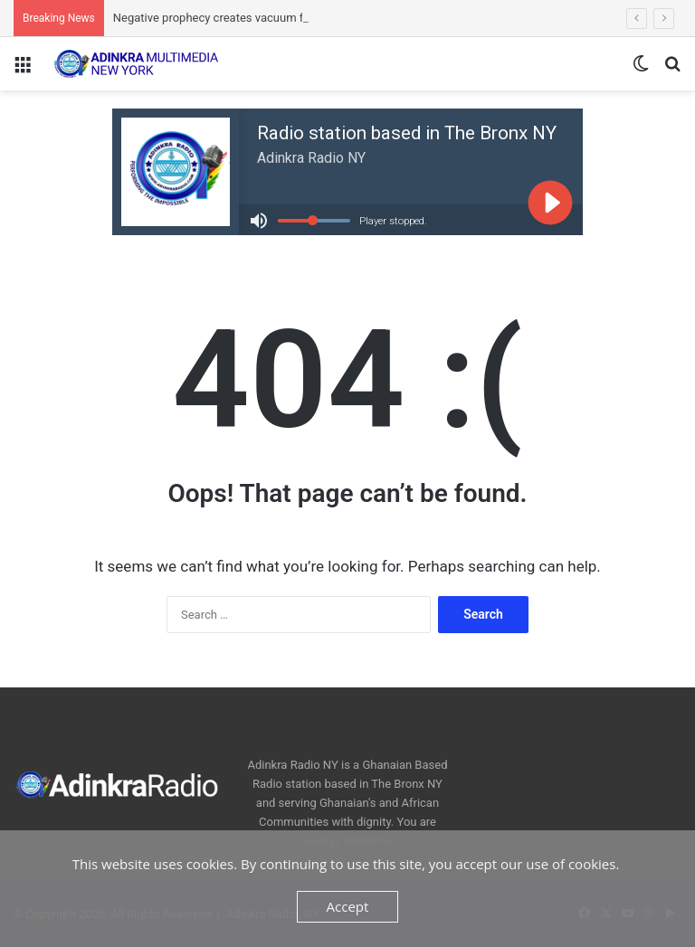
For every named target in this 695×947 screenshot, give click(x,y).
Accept (348, 906)
